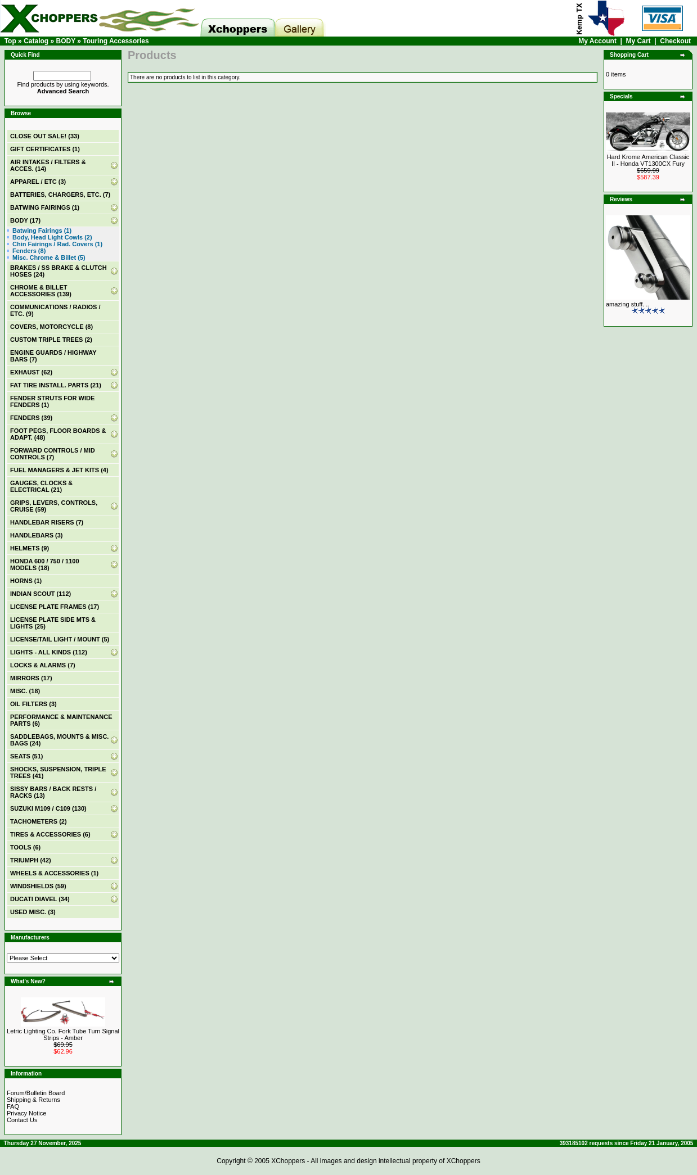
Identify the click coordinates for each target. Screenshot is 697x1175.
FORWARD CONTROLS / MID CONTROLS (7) (52, 453)
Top (10, 41)
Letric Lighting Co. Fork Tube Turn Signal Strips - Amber (63, 1034)
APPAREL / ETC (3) (38, 181)
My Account (597, 41)
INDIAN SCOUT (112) (40, 593)
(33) (44, 136)
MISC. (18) (25, 691)
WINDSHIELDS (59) (38, 886)
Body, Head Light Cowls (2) (52, 237)
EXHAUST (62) (31, 372)
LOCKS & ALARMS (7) (42, 665)
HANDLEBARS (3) (36, 535)
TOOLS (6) (25, 847)
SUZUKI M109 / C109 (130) (48, 808)
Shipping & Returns (33, 1099)
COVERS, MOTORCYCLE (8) (51, 326)
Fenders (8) (29, 250)
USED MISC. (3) (33, 912)
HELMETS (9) (29, 548)
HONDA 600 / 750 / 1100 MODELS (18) (44, 564)
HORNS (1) (26, 580)
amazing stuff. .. (627, 304)
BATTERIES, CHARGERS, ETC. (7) (60, 194)
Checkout (675, 41)
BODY (65, 41)
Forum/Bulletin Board (36, 1093)
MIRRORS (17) (31, 678)
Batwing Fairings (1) (41, 230)
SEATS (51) (26, 756)
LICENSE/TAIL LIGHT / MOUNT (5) (59, 639)
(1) (45, 149)
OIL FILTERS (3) (33, 704)
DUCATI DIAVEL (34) (40, 899)
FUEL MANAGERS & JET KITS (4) (59, 470)
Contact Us (22, 1120)
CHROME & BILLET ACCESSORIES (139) (40, 290)
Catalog (36, 41)
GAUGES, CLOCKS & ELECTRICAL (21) (41, 486)
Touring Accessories (116, 41)
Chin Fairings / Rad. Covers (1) (57, 244)
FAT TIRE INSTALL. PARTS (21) (55, 385)
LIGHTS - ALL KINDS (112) (48, 652)
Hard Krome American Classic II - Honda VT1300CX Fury (648, 160)
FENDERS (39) (31, 417)
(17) (25, 220)
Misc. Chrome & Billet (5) (49, 257)
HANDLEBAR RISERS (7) (46, 522)
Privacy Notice (26, 1113)
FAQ (13, 1106)
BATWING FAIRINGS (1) (44, 207)
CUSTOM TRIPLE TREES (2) (51, 339)
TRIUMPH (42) (30, 860)
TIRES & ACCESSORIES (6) (50, 834)
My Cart (638, 41)
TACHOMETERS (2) (38, 821)
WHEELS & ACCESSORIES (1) (54, 873)
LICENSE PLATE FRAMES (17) (54, 606)
